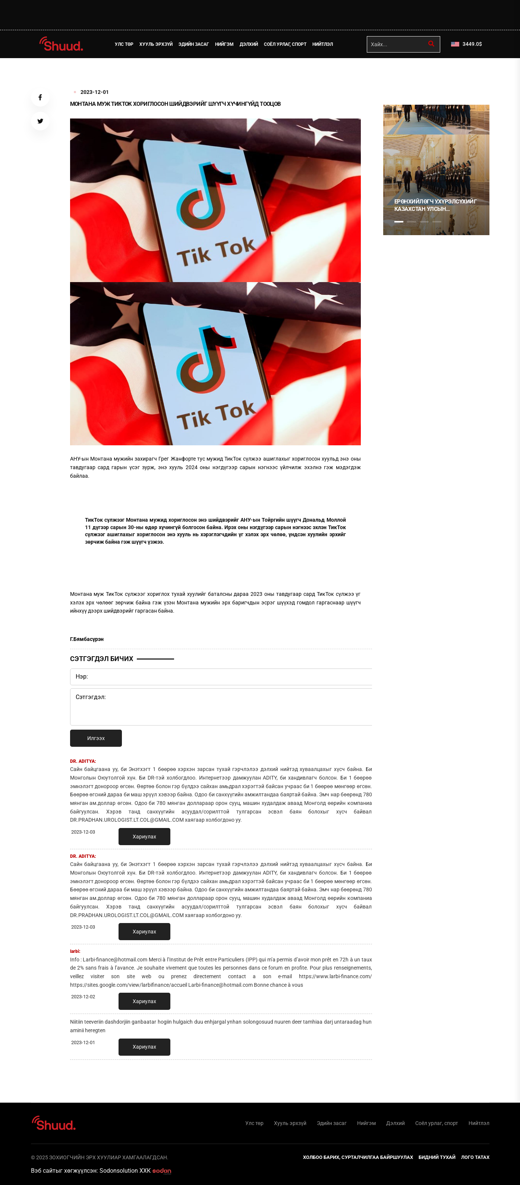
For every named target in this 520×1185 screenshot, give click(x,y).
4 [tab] (436, 221)
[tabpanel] (436, 170)
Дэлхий (249, 44)
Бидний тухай (437, 1157)
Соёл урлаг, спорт (285, 44)
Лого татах (475, 1157)
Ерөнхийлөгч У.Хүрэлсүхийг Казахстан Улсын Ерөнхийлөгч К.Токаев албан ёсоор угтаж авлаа (435, 205)
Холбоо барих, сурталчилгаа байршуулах (358, 1157)
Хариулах (144, 837)
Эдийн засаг (194, 44)
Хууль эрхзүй (156, 44)
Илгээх (96, 738)
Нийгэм (224, 44)
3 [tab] (424, 221)
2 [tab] (411, 221)
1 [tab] (398, 74)
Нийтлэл (322, 44)
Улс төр (124, 44)
